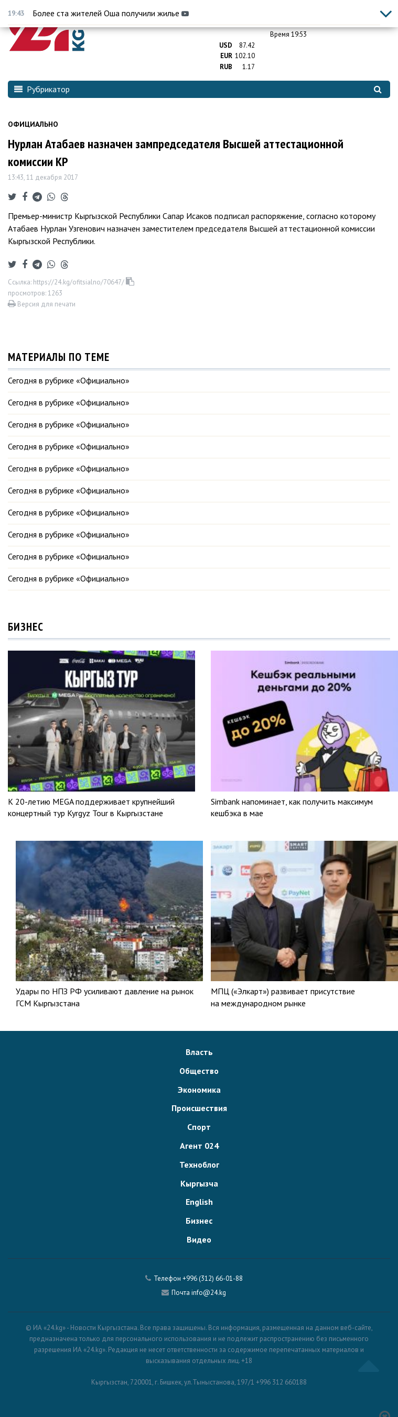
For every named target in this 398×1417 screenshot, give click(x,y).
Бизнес (199, 1220)
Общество (199, 1071)
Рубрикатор (42, 89)
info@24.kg (208, 1292)
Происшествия (199, 1108)
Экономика (199, 1089)
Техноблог (199, 1164)
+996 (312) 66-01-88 (212, 1278)
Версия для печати (42, 304)
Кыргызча (199, 1183)
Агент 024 (199, 1145)
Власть (199, 1052)
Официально (33, 124)
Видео (199, 1239)
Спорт (199, 1127)
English (199, 1201)
